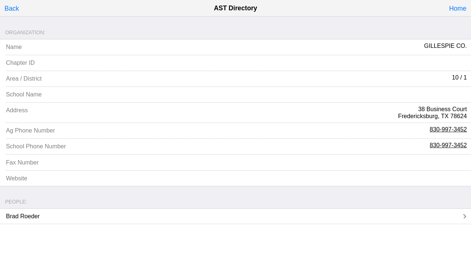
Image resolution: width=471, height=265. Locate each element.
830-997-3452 (448, 129)
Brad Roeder (23, 216)
